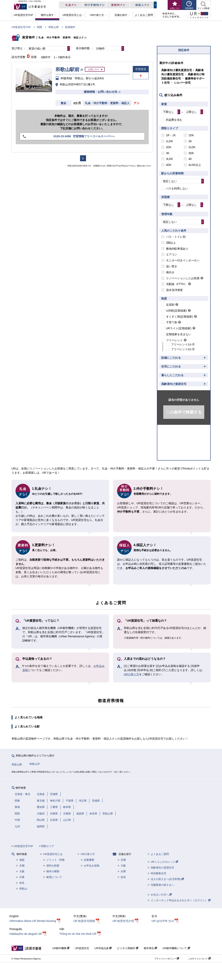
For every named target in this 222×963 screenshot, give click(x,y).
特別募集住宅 (158, 873)
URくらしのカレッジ (164, 861)
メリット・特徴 (55, 859)
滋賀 (21, 859)
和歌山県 (53, 27)
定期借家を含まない (178, 334)
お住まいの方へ (161, 894)
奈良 (21, 882)
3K (167, 153)
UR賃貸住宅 (82, 948)
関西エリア (47, 846)
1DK (191, 135)
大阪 (21, 871)
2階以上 (171, 242)
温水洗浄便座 (174, 290)
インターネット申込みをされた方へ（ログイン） (181, 900)
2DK (168, 147)
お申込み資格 (91, 865)
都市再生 (150, 948)
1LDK (169, 141)
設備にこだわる (171, 357)
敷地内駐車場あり (177, 248)
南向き (170, 272)
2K (190, 141)
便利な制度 (52, 865)
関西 (39, 27)
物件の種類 (52, 871)
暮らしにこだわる (172, 375)
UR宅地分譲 (103, 948)
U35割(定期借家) (176, 310)
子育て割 (171, 322)
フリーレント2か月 (183, 349)
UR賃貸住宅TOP (21, 27)
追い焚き (171, 266)
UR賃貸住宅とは (53, 854)
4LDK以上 (195, 164)
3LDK (169, 158)
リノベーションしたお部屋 (183, 278)
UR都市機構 (60, 948)
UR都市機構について (176, 948)
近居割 (170, 304)
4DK (168, 164)
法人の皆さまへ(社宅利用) (167, 879)
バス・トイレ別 (176, 236)
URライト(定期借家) (179, 328)
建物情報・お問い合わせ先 (100, 91)
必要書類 (89, 859)
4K (190, 158)
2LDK (192, 147)
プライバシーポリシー (166, 958)
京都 (21, 865)
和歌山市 (34, 764)
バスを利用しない (177, 188)
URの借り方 (131, 674)
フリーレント (174, 340)
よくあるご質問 (160, 854)
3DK (191, 153)
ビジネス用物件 (127, 948)
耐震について (54, 877)
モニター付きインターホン (183, 260)
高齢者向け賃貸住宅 (173, 383)
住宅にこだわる (171, 366)
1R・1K (171, 135)
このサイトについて (199, 958)
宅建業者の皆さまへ (162, 884)
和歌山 (23, 888)
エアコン (171, 254)
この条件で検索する (184, 412)
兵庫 (21, 877)
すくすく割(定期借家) (179, 316)
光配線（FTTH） (176, 284)
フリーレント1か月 (183, 344)
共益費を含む (174, 119)
